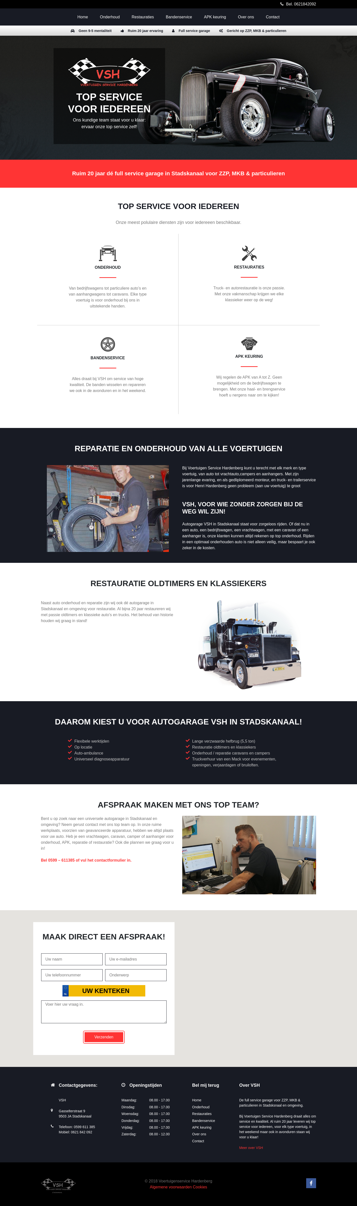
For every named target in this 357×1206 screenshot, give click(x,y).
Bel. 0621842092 (301, 4)
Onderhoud (110, 17)
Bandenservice (179, 17)
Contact (273, 17)
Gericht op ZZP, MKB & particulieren (252, 31)
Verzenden (104, 1037)
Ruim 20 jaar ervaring (142, 31)
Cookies (200, 1187)
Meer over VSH (251, 1148)
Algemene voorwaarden (171, 1187)
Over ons (246, 17)
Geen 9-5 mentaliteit (91, 31)
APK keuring (215, 17)
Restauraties (143, 17)
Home (82, 17)
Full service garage (191, 31)
